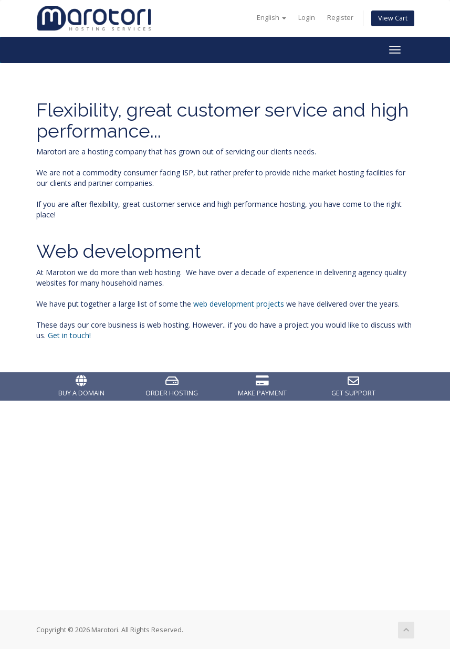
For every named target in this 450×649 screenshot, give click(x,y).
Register (340, 17)
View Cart (392, 18)
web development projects (238, 304)
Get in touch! (69, 335)
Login (306, 17)
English (271, 17)
